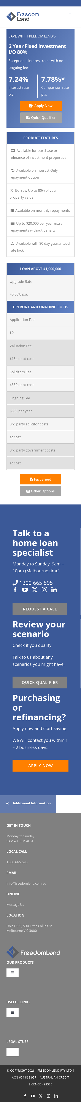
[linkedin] (54, 589)
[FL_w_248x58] (33, 947)
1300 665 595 (17, 862)
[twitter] (34, 589)
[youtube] (25, 589)
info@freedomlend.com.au (26, 883)
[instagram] (44, 589)
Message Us (15, 904)
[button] (28, 803)
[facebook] (15, 589)
